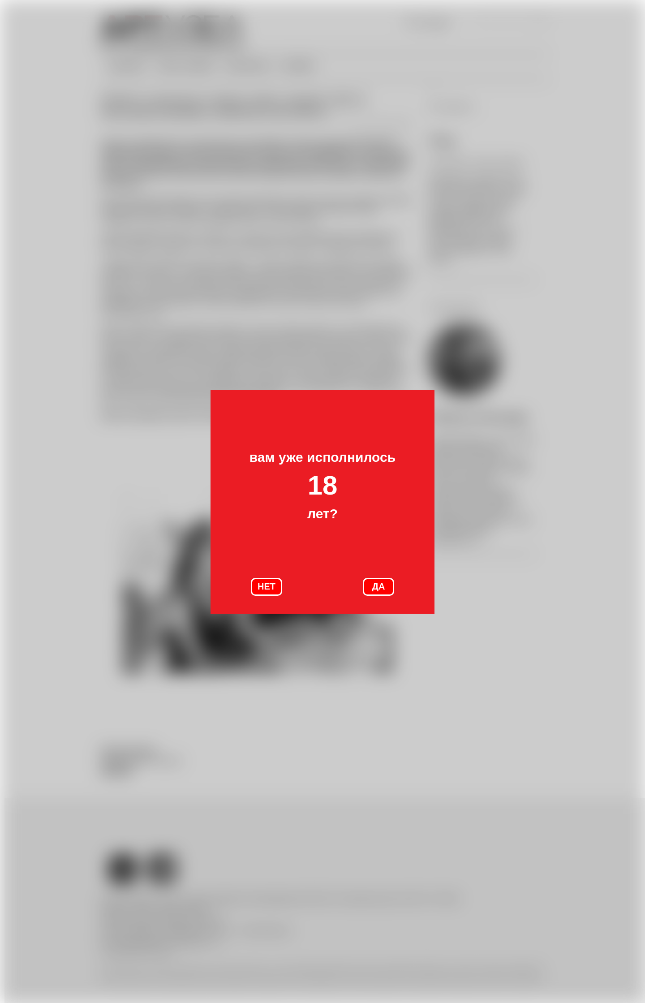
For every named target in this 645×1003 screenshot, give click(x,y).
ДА (378, 586)
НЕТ (266, 586)
